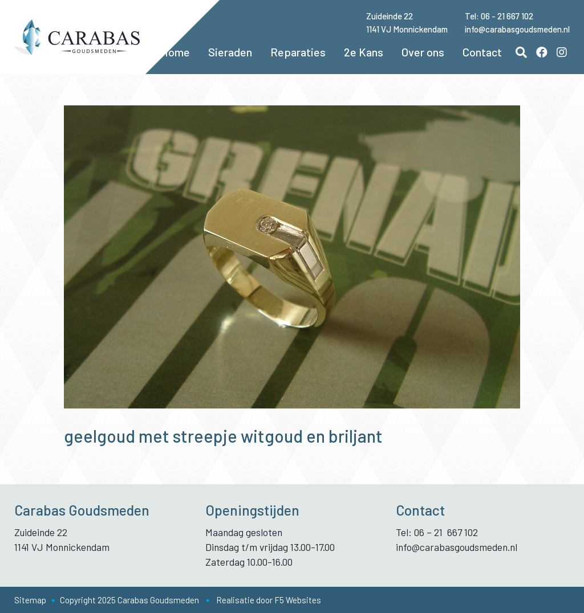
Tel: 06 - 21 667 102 (499, 16)
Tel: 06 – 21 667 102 (437, 532)
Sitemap (30, 600)
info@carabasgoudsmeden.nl (517, 29)
